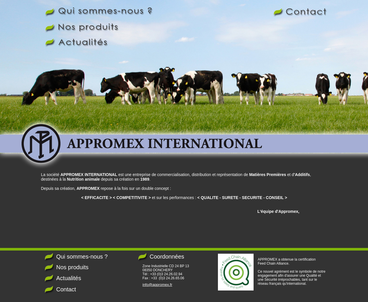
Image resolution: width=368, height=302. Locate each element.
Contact (66, 289)
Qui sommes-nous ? (82, 256)
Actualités (68, 278)
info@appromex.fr (157, 284)
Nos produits (72, 267)
